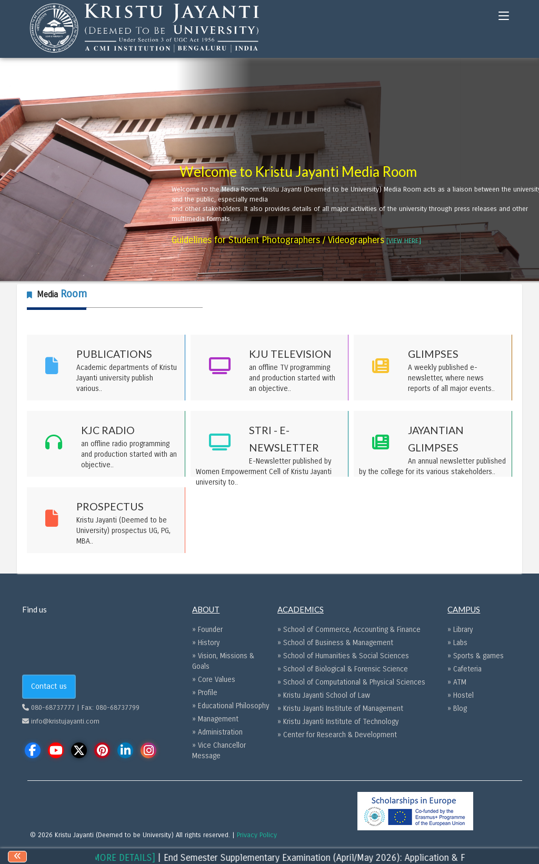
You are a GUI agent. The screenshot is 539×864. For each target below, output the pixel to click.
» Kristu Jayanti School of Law (323, 695)
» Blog (457, 708)
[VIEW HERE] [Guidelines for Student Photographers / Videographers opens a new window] (403, 241)
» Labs (457, 642)
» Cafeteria (464, 669)
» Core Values (213, 679)
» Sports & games (475, 655)
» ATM (456, 682)
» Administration (217, 732)
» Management (215, 719)
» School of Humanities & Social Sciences (343, 655)
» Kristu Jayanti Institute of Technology (337, 721)
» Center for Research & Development (337, 734)
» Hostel (460, 695)
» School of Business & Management (335, 642)
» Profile (204, 692)
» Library (460, 629)
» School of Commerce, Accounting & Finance (349, 629)
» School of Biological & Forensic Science (342, 669)
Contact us (49, 686)
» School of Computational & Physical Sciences (351, 682)
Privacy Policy (257, 835)
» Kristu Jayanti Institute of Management (340, 708)
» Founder (207, 629)
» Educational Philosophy (230, 705)
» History (205, 642)
